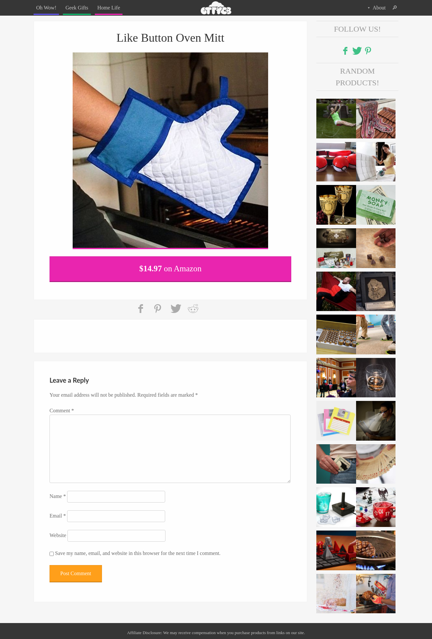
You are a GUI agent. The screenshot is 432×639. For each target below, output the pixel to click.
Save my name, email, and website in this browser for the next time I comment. (138, 553)
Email (58, 515)
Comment (62, 410)
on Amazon (170, 268)
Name (58, 496)
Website (58, 535)
